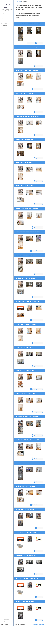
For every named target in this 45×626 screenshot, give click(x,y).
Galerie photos (3, 16)
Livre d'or (2, 18)
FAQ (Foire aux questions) (5, 27)
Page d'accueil (3, 13)
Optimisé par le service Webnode (38, 624)
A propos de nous (4, 23)
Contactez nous (4, 25)
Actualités (3, 20)
